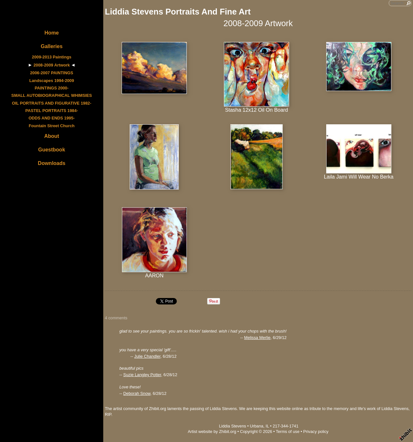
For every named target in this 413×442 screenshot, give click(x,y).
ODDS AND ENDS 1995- (51, 118)
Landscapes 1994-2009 (51, 80)
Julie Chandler (147, 356)
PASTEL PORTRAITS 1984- (51, 110)
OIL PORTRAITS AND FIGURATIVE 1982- (51, 103)
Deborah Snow (136, 393)
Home (52, 33)
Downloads (51, 163)
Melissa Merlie (257, 337)
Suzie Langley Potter (142, 374)
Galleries (52, 46)
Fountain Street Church (52, 125)
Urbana (256, 426)
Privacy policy (315, 431)
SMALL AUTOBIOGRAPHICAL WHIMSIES (51, 95)
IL (267, 426)
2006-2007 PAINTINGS (51, 72)
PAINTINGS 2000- (51, 88)
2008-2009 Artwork (52, 65)
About (51, 136)
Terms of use (287, 431)
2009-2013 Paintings (51, 57)
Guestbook (51, 149)
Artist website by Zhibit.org (212, 431)
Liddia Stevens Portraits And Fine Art (178, 11)
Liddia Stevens (232, 426)
